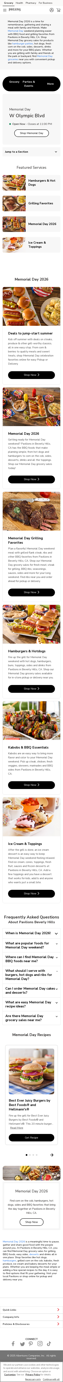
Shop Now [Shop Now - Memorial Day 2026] (39, 479)
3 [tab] (33, 1155)
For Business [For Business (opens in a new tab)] (45, 3)
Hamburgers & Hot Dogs (44, 183)
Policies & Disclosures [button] (31, 1324)
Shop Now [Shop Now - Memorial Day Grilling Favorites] (39, 592)
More (50, 84)
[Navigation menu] (4, 10)
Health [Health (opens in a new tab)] (19, 3)
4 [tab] (36, 1155)
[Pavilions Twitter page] (22, 1345)
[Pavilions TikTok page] (49, 1345)
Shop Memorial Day (31, 133)
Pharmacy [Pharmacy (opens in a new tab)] (31, 3)
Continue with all (51, 1379)
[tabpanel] (31, 1096)
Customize (10, 1374)
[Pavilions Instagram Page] (40, 1345)
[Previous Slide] (4, 1154)
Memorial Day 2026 (43, 224)
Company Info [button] (31, 1317)
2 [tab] (30, 1155)
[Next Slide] (58, 1154)
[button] (51, 10)
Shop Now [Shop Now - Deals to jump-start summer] (39, 375)
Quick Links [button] (31, 1310)
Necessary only (33, 1379)
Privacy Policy (33, 1374)
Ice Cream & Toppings (44, 245)
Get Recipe (39, 1138)
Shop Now (34, 1222)
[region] (31, 1372)
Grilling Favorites (42, 203)
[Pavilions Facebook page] (14, 1345)
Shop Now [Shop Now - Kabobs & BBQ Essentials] (39, 785)
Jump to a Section (31, 152)
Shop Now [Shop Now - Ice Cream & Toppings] (39, 893)
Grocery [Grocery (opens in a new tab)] (8, 3)
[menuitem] (14, 84)
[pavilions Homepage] (15, 10)
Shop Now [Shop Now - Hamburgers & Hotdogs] (39, 689)
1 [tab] (26, 1155)
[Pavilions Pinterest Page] (31, 1345)
